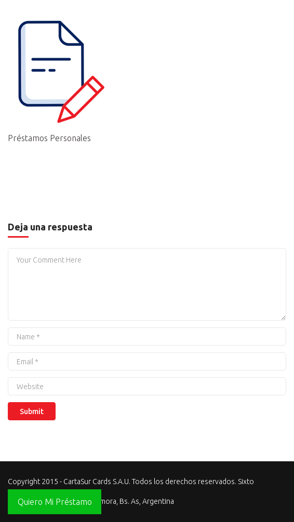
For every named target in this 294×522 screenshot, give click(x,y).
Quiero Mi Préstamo (55, 501)
